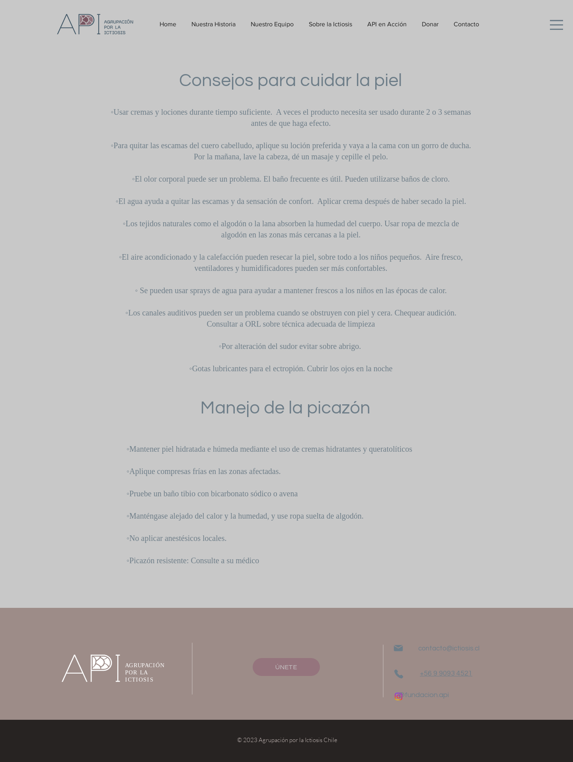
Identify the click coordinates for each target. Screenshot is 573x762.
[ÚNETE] (286, 667)
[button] (556, 25)
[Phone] (398, 673)
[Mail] (398, 648)
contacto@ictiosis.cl (448, 648)
